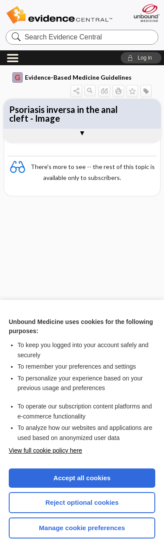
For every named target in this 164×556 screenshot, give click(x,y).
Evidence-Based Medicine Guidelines (72, 77)
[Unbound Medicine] (146, 13)
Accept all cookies (82, 478)
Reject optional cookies (82, 502)
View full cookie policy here (45, 450)
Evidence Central (59, 15)
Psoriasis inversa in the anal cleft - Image (63, 113)
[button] (141, 57)
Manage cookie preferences (82, 527)
